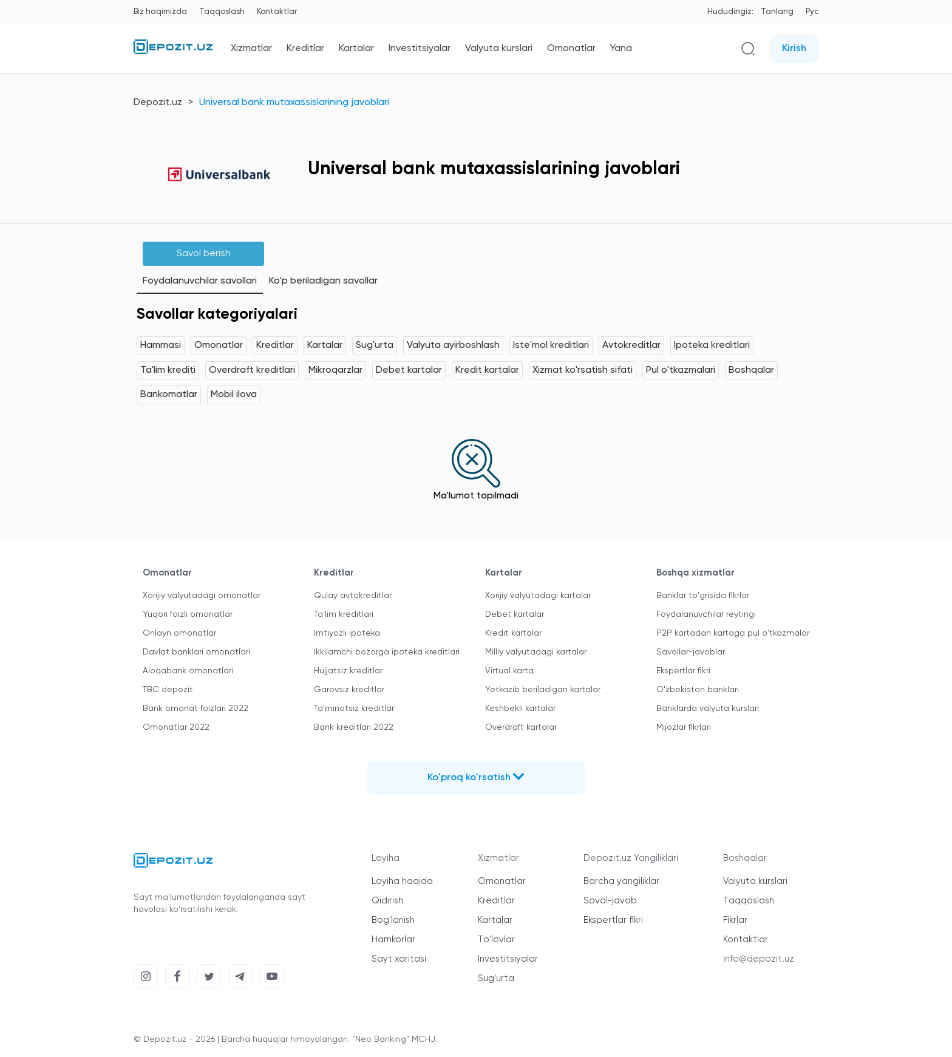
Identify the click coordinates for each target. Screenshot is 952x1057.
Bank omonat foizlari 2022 (195, 708)
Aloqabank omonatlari (188, 671)
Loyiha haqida (402, 881)
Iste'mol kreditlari (551, 345)
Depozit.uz (158, 102)
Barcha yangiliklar (621, 881)
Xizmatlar (251, 48)
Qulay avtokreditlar (353, 595)
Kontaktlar (277, 12)
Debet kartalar (409, 370)
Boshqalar (751, 370)
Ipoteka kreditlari (712, 345)
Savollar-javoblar (690, 652)
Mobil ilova (234, 394)
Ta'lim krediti (167, 370)
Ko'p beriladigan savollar (323, 281)
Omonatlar (571, 48)
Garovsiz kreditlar (349, 689)
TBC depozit (168, 689)
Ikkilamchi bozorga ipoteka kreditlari (387, 652)
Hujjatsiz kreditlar (348, 671)
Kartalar (356, 48)
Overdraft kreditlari (252, 370)
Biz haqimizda (160, 12)
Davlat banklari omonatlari (196, 652)
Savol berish (204, 254)
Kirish (794, 48)
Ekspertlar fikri (683, 671)
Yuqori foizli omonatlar (188, 614)
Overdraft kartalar (521, 727)
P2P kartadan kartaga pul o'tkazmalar (732, 633)
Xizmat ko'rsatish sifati (582, 370)
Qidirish (387, 900)
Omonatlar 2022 (176, 727)
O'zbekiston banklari (697, 689)
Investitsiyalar (419, 48)
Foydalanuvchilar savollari (200, 281)
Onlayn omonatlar (179, 633)
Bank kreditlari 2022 (353, 727)
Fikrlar (735, 920)
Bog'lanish (393, 920)
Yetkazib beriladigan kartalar (542, 689)
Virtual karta (509, 671)
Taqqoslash (222, 12)
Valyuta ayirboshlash (453, 345)
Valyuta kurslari (498, 48)
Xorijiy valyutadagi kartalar (538, 595)
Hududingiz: (730, 12)
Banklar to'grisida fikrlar (702, 595)
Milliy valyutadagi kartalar (535, 652)
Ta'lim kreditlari (343, 614)
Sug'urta (374, 345)
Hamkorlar (393, 939)
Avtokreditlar (631, 345)
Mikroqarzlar (335, 370)
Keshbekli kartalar (520, 708)
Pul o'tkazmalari (680, 370)
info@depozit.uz (758, 959)
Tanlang (777, 12)
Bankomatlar (168, 394)
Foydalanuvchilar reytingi (706, 614)
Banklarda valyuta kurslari (707, 708)
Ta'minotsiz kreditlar (354, 708)
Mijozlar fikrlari (683, 727)
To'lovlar (496, 939)
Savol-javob (610, 900)
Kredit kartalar (487, 370)
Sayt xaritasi (399, 959)
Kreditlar (305, 48)
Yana (621, 48)
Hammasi (160, 345)
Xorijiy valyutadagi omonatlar (201, 595)
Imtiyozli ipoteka (347, 633)
